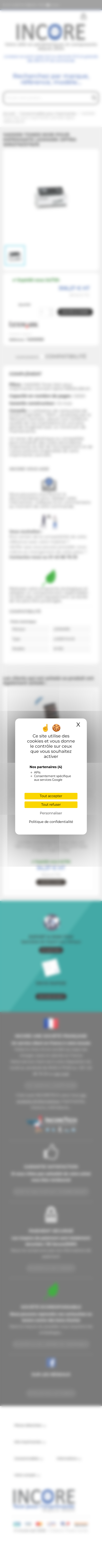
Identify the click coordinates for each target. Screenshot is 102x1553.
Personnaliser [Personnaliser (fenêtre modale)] (51, 813)
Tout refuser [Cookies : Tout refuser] (51, 805)
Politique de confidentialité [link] (51, 822)
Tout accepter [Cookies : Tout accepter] (51, 796)
